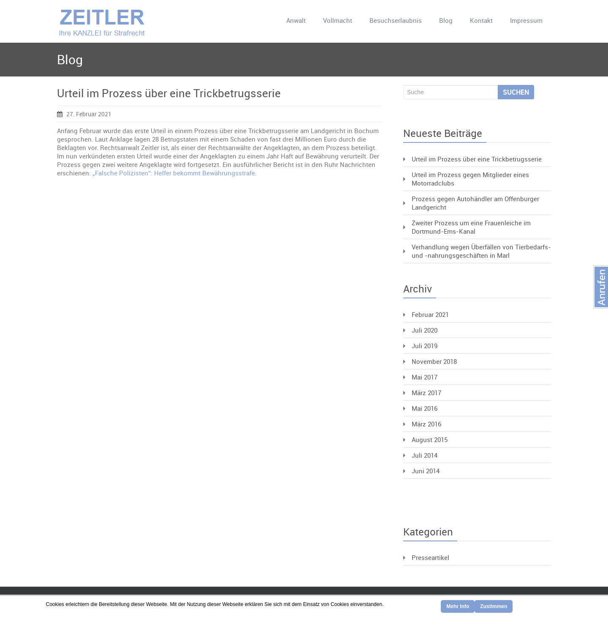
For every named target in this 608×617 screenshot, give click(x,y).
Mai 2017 (424, 377)
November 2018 (434, 361)
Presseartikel (430, 557)
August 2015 (430, 439)
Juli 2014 (424, 455)
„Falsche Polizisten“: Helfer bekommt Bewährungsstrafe (173, 173)
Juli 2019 (424, 345)
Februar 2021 (430, 314)
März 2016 (426, 424)
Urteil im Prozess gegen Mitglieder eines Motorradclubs (470, 178)
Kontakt (481, 20)
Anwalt (296, 20)
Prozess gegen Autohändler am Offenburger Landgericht (475, 202)
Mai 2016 (424, 408)
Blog (446, 20)
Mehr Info (457, 606)
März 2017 (426, 392)
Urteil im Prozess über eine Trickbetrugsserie (169, 93)
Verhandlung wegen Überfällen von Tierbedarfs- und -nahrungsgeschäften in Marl (481, 251)
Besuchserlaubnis (395, 20)
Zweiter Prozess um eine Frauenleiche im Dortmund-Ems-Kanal (471, 226)
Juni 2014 (426, 471)
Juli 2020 (424, 330)
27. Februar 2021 (84, 114)
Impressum (526, 20)
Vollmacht (337, 20)
